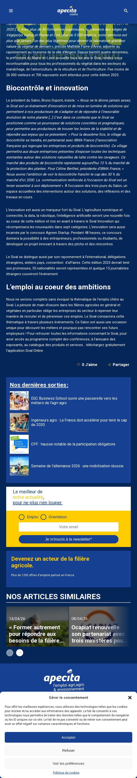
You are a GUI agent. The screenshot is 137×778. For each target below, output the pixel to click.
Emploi (32, 517)
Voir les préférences (68, 763)
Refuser (68, 750)
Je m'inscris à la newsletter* (68, 539)
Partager (118, 364)
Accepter (68, 737)
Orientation (58, 517)
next (19, 652)
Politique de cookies (66, 772)
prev (9, 652)
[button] (130, 697)
